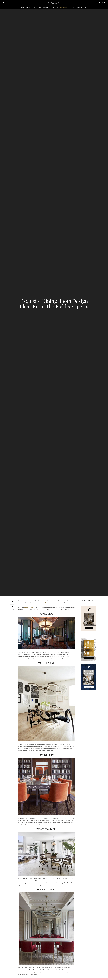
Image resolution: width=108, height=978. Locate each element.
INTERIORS (35, 7)
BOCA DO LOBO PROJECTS (44, 7)
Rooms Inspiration (65, 7)
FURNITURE (28, 7)
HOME (22, 7)
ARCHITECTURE (55, 7)
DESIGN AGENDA (80, 7)
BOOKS (73, 7)
